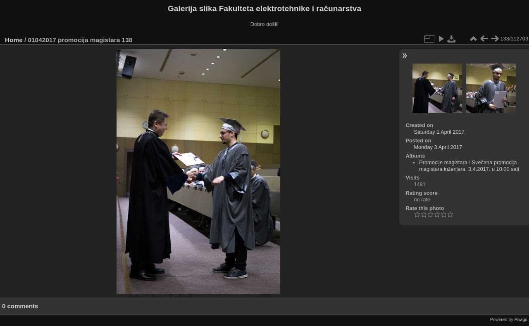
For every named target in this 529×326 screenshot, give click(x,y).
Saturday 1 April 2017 (439, 132)
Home (14, 39)
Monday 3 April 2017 (438, 147)
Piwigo (521, 319)
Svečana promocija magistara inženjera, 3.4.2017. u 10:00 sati (469, 165)
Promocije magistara (443, 162)
